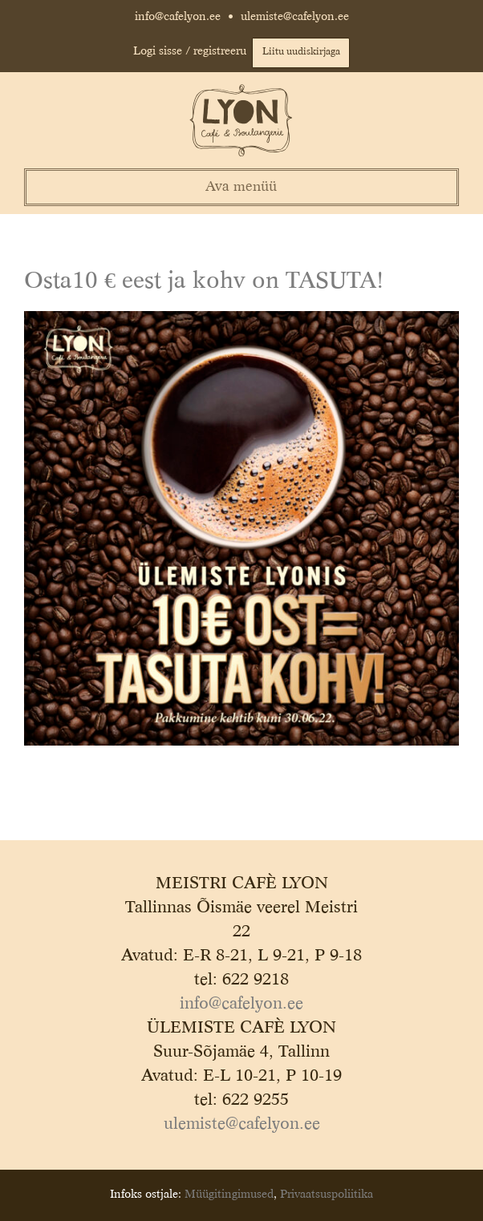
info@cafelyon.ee (178, 16)
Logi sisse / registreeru (189, 51)
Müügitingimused (229, 1194)
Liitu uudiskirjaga (301, 52)
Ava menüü (241, 187)
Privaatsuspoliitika (326, 1194)
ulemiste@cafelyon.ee (295, 16)
